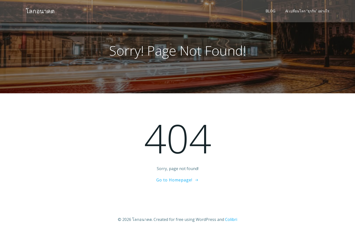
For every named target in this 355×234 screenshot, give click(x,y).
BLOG (270, 11)
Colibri (231, 219)
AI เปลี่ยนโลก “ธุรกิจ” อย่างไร (307, 11)
